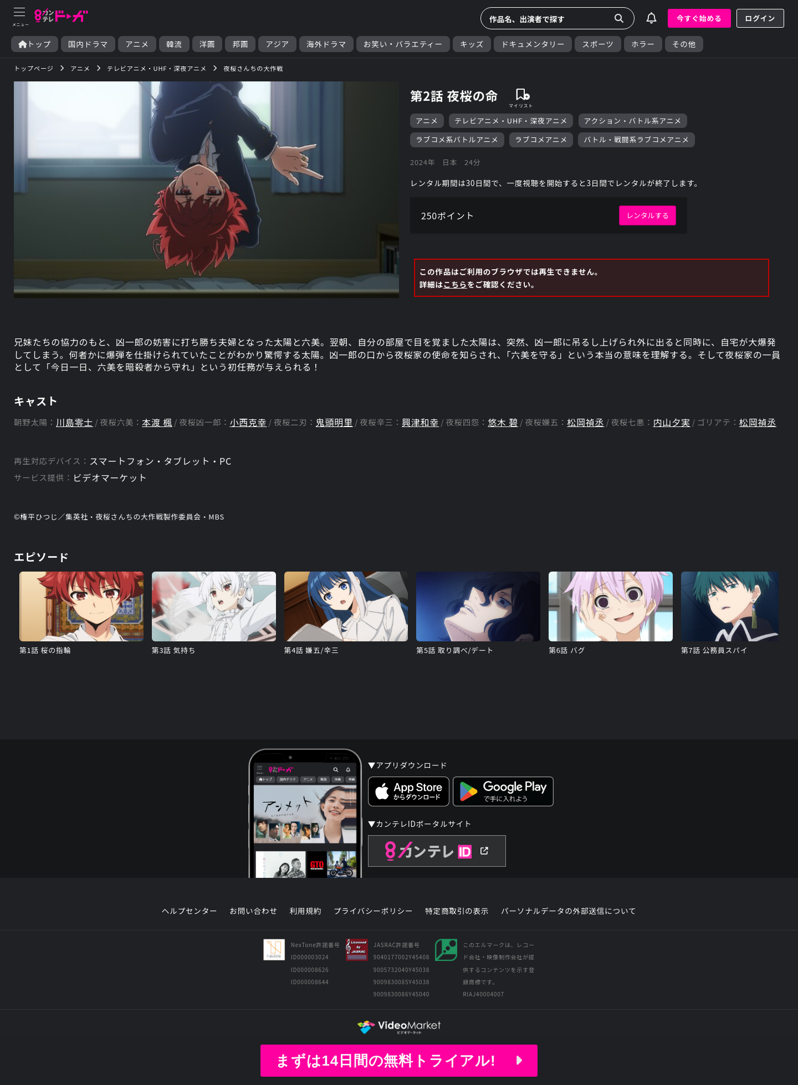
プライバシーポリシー (373, 911)
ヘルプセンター (190, 911)
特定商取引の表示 (457, 911)
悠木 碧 (503, 422)
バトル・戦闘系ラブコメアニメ (636, 139)
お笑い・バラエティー (403, 44)
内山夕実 (671, 422)
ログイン (760, 18)
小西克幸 (248, 422)
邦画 (240, 44)
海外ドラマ (326, 44)
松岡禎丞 (585, 422)
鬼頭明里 (334, 422)
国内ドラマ (88, 44)
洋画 (208, 44)
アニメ (137, 44)
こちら (455, 284)
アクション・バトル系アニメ (633, 120)
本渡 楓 (157, 422)
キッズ (472, 44)
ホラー (643, 44)
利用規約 (305, 911)
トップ (34, 44)
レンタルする (647, 215)
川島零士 (74, 422)
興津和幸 (420, 422)
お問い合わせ (253, 911)
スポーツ (597, 44)
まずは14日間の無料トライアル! (399, 1060)
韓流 (174, 44)
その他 (684, 44)
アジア (277, 44)
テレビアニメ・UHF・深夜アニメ (510, 120)
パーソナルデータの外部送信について (568, 911)
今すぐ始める (699, 18)
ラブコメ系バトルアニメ (457, 139)
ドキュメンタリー (533, 44)
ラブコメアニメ (541, 139)
